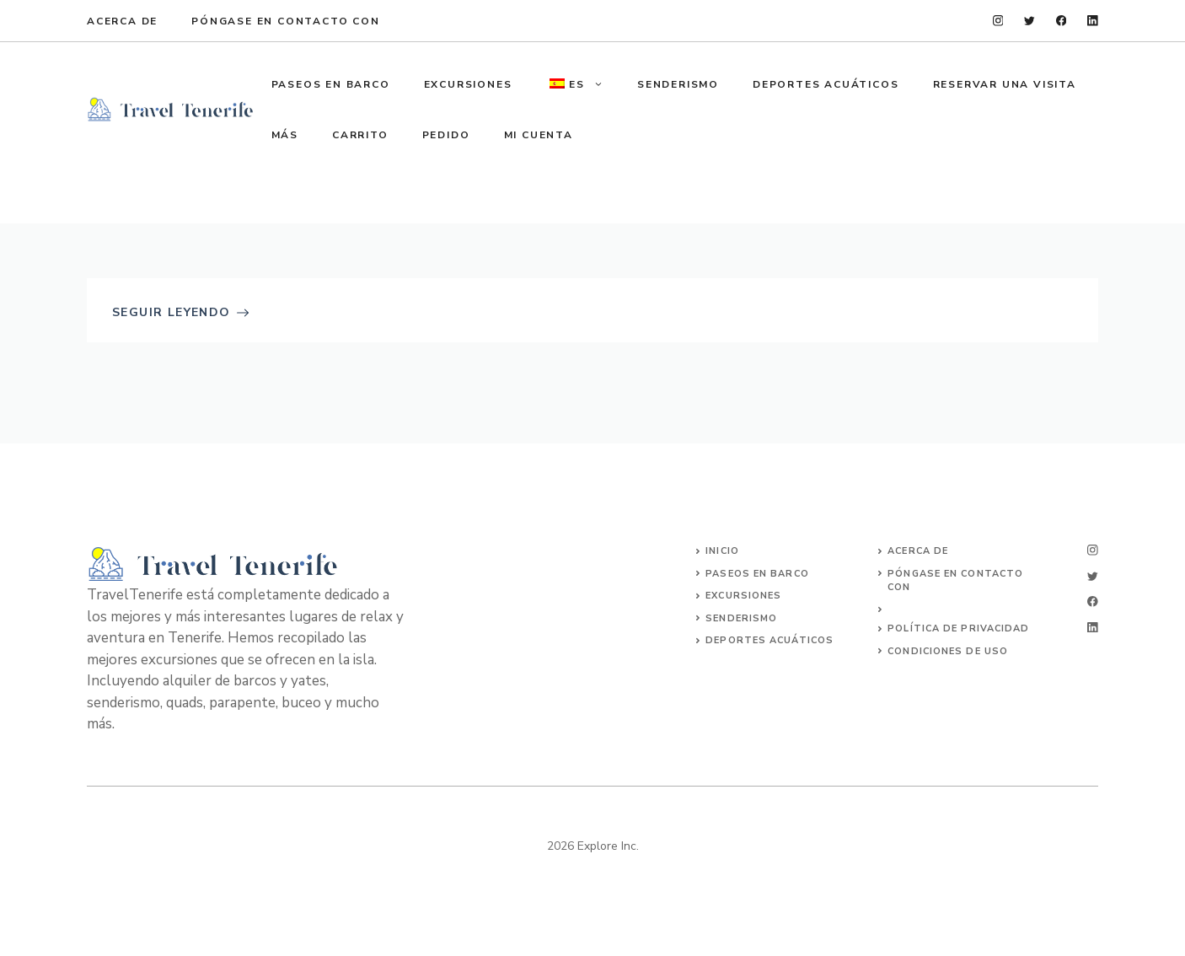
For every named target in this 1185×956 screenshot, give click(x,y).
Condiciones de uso (947, 651)
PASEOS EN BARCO (330, 84)
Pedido (446, 135)
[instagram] (998, 20)
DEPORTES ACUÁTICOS (825, 84)
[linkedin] (1092, 20)
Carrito (360, 135)
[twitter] (1029, 20)
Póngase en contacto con (285, 21)
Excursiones (743, 595)
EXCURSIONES (468, 84)
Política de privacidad (958, 628)
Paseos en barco (757, 573)
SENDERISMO (678, 84)
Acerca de (122, 21)
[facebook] (1061, 20)
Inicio (722, 551)
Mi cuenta (538, 135)
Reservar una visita (1004, 84)
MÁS (284, 135)
